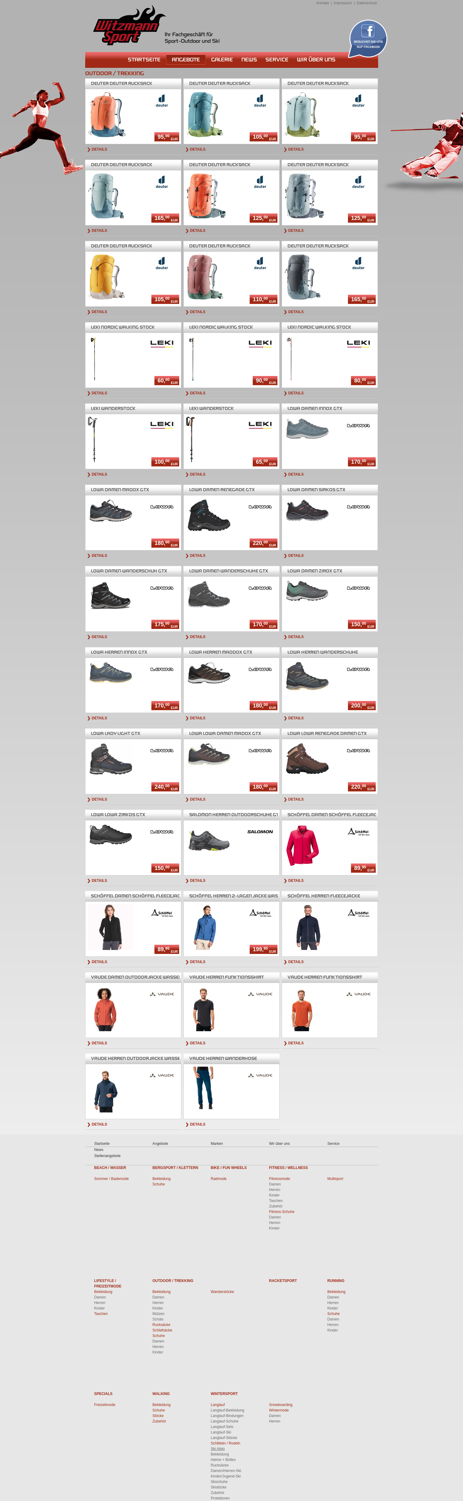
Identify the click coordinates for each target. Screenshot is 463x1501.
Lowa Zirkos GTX (118, 814)
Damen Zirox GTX (315, 571)
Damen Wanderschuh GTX (129, 571)
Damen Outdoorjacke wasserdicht (143, 977)
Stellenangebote (107, 1156)
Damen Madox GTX (120, 489)
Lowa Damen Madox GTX (225, 733)
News (249, 60)
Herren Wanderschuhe (323, 652)
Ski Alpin (218, 1449)
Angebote (186, 60)
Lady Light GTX (115, 733)
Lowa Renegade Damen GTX (327, 733)
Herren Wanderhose (223, 1058)
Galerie (222, 60)
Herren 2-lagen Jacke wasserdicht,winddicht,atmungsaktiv (276, 896)
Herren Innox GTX (119, 652)
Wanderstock (113, 408)
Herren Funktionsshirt (226, 977)
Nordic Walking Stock (123, 327)
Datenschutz (367, 3)
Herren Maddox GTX (220, 652)
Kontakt (323, 3)
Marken (217, 1143)
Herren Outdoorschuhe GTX (235, 814)
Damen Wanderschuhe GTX (228, 571)
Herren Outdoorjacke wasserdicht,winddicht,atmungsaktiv (175, 1058)
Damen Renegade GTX (222, 489)
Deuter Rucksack (121, 83)
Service (277, 60)
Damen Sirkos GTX (316, 489)
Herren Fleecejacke (324, 896)
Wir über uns (316, 60)
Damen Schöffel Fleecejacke (335, 814)
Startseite (144, 60)
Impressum (343, 3)
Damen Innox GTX (315, 408)
